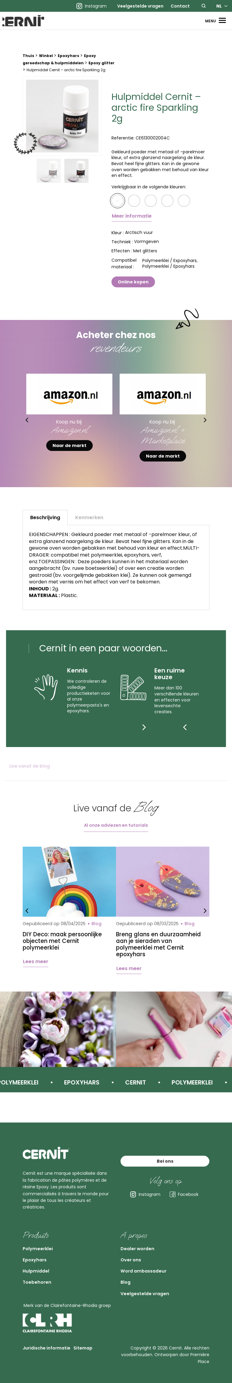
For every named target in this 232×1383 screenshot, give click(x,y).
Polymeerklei (42, 1231)
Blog (127, 1276)
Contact (180, 6)
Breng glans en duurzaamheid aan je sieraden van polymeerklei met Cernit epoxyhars (161, 954)
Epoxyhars (68, 64)
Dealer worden (143, 1231)
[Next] (197, 736)
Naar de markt (69, 455)
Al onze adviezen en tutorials (116, 834)
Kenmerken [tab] (89, 526)
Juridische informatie (46, 1349)
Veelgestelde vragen (140, 6)
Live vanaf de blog (29, 775)
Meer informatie (132, 224)
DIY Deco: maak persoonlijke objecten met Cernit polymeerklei (65, 951)
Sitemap (82, 1349)
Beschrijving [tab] (45, 526)
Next (217, 429)
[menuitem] (140, 6)
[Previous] (185, 736)
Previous (15, 429)
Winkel (46, 64)
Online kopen (133, 291)
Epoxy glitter (101, 71)
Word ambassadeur (152, 1261)
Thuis (28, 64)
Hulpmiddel (40, 1261)
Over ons (134, 1246)
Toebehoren (41, 1276)
